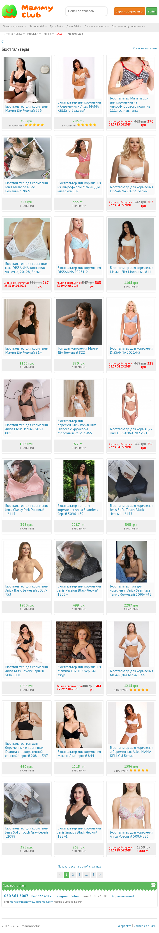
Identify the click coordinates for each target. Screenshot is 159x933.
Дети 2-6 (55, 26)
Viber (75, 896)
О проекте (124, 926)
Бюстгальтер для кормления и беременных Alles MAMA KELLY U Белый (131, 751)
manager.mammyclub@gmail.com (31, 901)
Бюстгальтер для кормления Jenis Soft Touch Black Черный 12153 (131, 509)
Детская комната (95, 26)
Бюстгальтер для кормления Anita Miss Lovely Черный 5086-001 (26, 671)
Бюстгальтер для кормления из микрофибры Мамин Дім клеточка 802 (79, 187)
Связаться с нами (145, 926)
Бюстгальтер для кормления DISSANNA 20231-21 (79, 270)
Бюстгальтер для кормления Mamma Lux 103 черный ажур (79, 671)
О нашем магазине (145, 48)
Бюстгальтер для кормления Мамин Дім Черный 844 (79, 753)
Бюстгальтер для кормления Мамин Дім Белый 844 (131, 673)
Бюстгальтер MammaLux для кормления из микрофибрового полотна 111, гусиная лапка (130, 104)
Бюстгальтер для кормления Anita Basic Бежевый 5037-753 (26, 590)
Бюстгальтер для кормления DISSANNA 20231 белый (131, 189)
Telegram (62, 896)
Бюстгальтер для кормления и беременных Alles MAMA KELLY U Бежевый (79, 106)
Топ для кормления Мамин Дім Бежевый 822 (78, 350)
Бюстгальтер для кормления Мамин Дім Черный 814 (26, 350)
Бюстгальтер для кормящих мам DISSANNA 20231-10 (131, 431)
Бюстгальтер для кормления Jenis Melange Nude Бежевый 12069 (26, 187)
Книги (47, 33)
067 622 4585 (41, 896)
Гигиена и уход (12, 33)
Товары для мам (13, 26)
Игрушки (32, 33)
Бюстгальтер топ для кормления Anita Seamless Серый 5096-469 (78, 509)
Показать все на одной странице (79, 866)
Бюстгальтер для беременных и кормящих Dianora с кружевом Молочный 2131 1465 (77, 427)
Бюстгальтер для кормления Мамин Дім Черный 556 (26, 108)
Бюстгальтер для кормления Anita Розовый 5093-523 (131, 834)
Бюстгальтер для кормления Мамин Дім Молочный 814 (131, 270)
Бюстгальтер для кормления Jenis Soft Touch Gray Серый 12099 (26, 832)
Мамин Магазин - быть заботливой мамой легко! (30, 11)
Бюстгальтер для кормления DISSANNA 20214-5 (131, 350)
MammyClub (75, 33)
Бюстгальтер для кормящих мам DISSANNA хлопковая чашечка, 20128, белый (26, 267)
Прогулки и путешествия (127, 26)
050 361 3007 (16, 895)
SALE (59, 33)
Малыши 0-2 (36, 26)
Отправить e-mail (122, 896)
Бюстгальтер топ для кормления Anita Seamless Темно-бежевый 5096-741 (130, 590)
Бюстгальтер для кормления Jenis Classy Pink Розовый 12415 (26, 509)
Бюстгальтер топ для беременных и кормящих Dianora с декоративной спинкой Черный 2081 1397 (26, 749)
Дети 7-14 (72, 26)
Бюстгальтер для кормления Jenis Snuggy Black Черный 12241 (79, 832)
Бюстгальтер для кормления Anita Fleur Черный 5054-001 (26, 429)
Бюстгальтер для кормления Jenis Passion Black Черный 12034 (79, 590)
